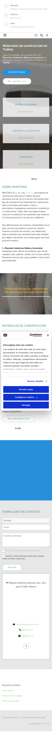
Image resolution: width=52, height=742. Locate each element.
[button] (6, 6)
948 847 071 (15, 18)
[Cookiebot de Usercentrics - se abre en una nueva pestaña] (31, 335)
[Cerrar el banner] (48, 335)
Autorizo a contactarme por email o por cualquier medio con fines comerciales (23, 557)
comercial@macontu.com (22, 27)
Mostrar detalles (35, 381)
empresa (30, 193)
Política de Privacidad (12, 696)
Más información (26, 128)
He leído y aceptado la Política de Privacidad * (23, 551)
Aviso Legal (7, 691)
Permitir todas (26, 389)
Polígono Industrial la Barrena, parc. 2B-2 (29, 9)
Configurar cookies (26, 397)
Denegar (26, 405)
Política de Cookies (11, 701)
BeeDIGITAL (45, 724)
